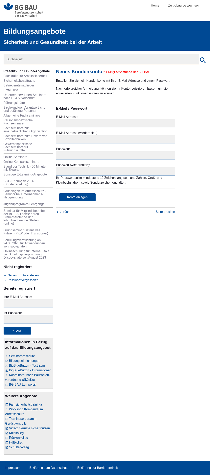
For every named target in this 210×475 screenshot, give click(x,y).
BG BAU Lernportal (22, 384)
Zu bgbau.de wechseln (184, 5)
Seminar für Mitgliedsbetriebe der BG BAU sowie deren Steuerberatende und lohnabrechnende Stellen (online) (24, 217)
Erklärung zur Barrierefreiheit (97, 467)
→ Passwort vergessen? (21, 280)
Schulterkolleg (19, 447)
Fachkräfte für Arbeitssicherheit (25, 76)
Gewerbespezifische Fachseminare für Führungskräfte (18, 147)
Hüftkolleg (16, 442)
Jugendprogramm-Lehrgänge (24, 204)
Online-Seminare (15, 157)
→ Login (17, 330)
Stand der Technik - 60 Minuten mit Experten (25, 168)
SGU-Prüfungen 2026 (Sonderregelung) (19, 182)
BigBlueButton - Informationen (30, 370)
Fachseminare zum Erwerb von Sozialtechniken (25, 137)
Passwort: (63, 149)
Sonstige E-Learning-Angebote (25, 174)
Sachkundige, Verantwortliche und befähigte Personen (24, 109)
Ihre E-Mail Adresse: (18, 297)
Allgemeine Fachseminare (22, 115)
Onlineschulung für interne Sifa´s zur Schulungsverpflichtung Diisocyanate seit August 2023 (27, 254)
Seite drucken (165, 211)
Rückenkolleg (18, 437)
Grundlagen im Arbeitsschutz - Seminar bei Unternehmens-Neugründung (25, 194)
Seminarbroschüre (22, 356)
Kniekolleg (16, 433)
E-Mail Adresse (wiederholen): (77, 133)
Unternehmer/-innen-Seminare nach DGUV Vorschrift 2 (25, 96)
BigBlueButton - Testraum (27, 365)
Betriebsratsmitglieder (19, 85)
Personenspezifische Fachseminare (18, 122)
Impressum (12, 467)
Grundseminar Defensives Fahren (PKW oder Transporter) (26, 231)
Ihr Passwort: (13, 313)
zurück (64, 211)
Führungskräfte (14, 102)
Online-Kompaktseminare (21, 161)
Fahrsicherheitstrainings (26, 404)
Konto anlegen (77, 197)
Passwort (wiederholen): (73, 165)
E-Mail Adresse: (67, 117)
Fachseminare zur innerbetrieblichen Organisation (25, 129)
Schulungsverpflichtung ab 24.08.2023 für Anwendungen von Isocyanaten (24, 243)
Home (155, 5)
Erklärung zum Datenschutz (48, 467)
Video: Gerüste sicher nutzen (29, 428)
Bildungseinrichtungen (24, 360)
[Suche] (203, 61)
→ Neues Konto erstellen (21, 275)
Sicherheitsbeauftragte (19, 80)
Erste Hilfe (11, 90)
